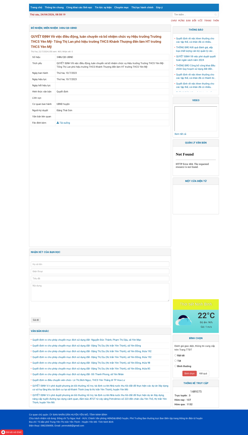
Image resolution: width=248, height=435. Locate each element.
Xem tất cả (180, 134)
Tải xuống (63, 122)
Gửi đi (36, 320)
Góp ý (159, 7)
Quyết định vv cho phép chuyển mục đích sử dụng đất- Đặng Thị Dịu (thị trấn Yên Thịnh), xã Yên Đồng (86, 345)
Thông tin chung (54, 7)
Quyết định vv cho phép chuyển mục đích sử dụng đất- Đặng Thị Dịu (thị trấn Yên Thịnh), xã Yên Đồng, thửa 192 (91, 351)
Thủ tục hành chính (142, 7)
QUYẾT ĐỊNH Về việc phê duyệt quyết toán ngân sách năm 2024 (196, 59)
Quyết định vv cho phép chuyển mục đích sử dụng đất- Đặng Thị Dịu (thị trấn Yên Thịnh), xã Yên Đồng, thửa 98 (91, 362)
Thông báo (196, 29)
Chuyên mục (121, 7)
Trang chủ (36, 7)
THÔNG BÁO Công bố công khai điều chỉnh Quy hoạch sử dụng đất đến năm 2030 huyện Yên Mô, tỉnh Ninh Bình (195, 68)
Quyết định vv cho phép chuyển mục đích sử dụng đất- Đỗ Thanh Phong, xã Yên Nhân (78, 374)
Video (195, 100)
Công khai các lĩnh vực (79, 7)
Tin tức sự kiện (103, 7)
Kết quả (203, 373)
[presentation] (55, 309)
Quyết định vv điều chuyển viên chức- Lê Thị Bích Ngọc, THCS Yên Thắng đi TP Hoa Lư (78, 380)
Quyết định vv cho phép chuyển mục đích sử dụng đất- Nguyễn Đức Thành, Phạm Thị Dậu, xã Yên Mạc (86, 339)
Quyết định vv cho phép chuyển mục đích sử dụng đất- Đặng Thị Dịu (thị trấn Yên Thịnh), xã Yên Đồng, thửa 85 (91, 368)
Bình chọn (190, 373)
